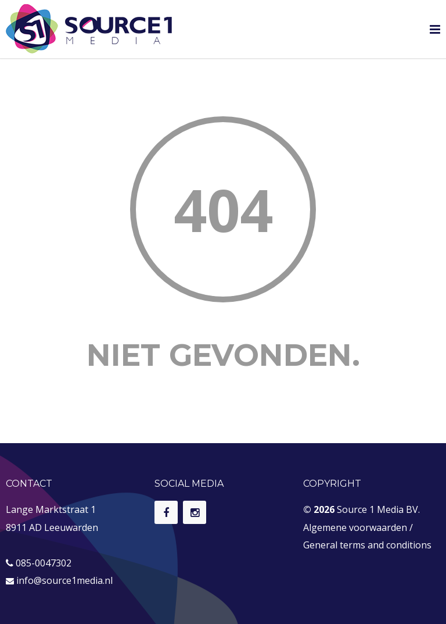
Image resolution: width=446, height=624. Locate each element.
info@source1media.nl (64, 580)
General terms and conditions (367, 545)
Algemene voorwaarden (355, 527)
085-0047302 (43, 563)
